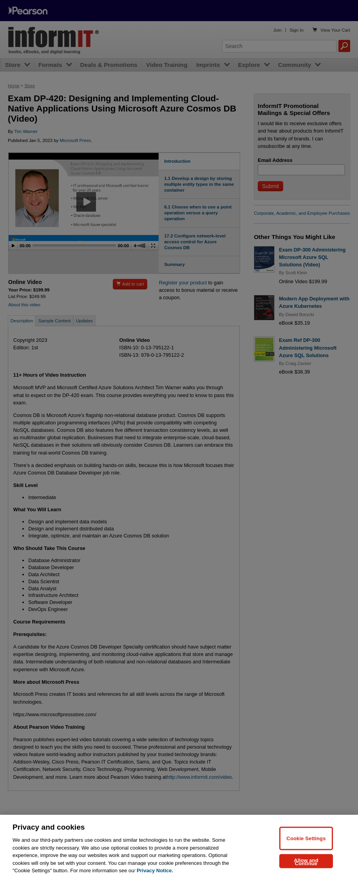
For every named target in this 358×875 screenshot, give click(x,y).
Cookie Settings (305, 844)
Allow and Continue (306, 867)
